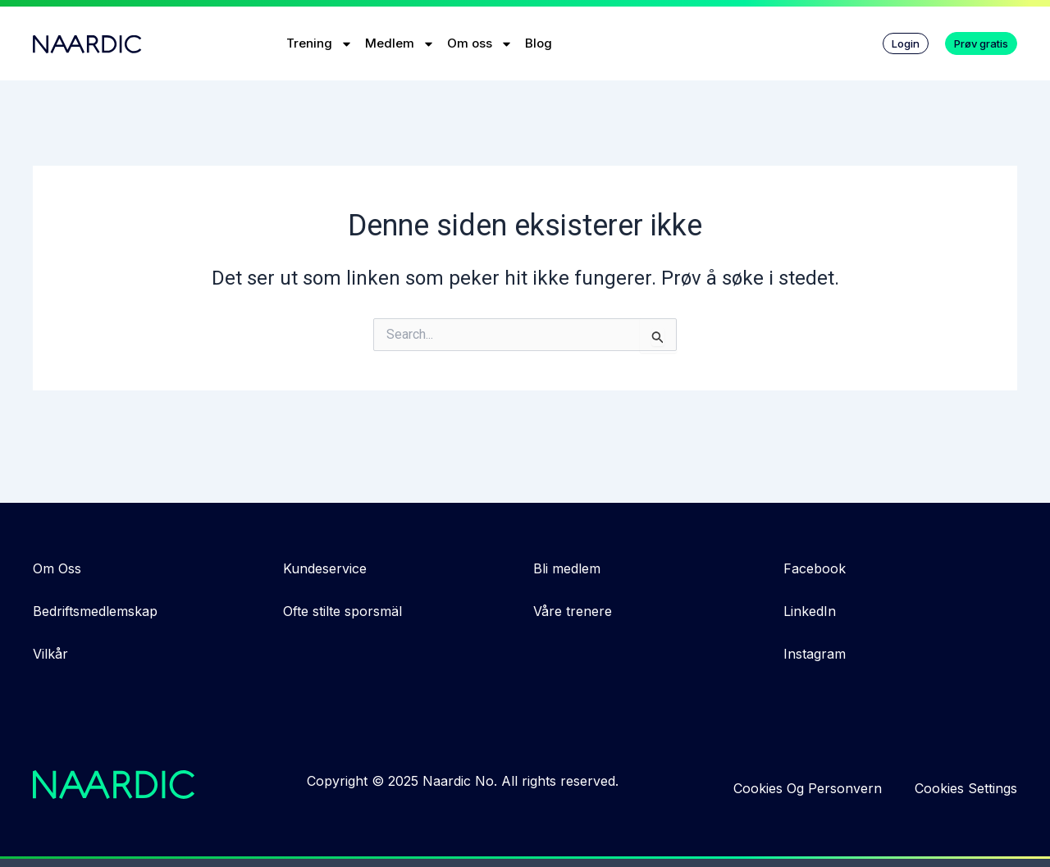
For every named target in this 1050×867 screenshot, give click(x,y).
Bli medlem (566, 568)
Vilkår (50, 654)
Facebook (814, 568)
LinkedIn (809, 611)
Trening (319, 44)
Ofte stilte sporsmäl (342, 611)
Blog (538, 43)
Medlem (400, 44)
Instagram (814, 654)
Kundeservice (325, 568)
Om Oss (57, 568)
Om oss (480, 44)
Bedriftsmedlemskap (95, 611)
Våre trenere (572, 611)
